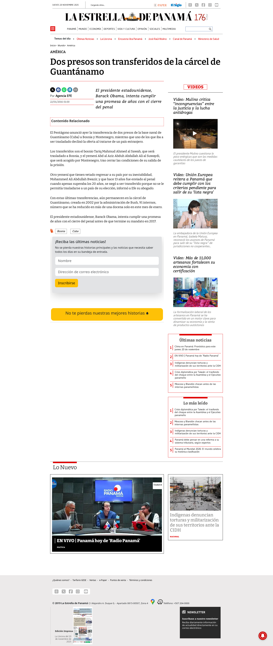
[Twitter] (52, 89)
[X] (196, 5)
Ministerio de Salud (208, 39)
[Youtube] (216, 5)
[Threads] (190, 5)
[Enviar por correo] (75, 89)
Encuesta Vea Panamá (130, 39)
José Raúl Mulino (158, 39)
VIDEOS (195, 87)
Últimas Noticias (85, 39)
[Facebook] (203, 5)
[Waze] (160, 601)
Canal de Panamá (182, 39)
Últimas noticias (195, 340)
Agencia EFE (64, 96)
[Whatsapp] (64, 89)
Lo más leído (195, 403)
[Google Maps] (152, 601)
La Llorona (106, 39)
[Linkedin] (69, 89)
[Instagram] (210, 5)
